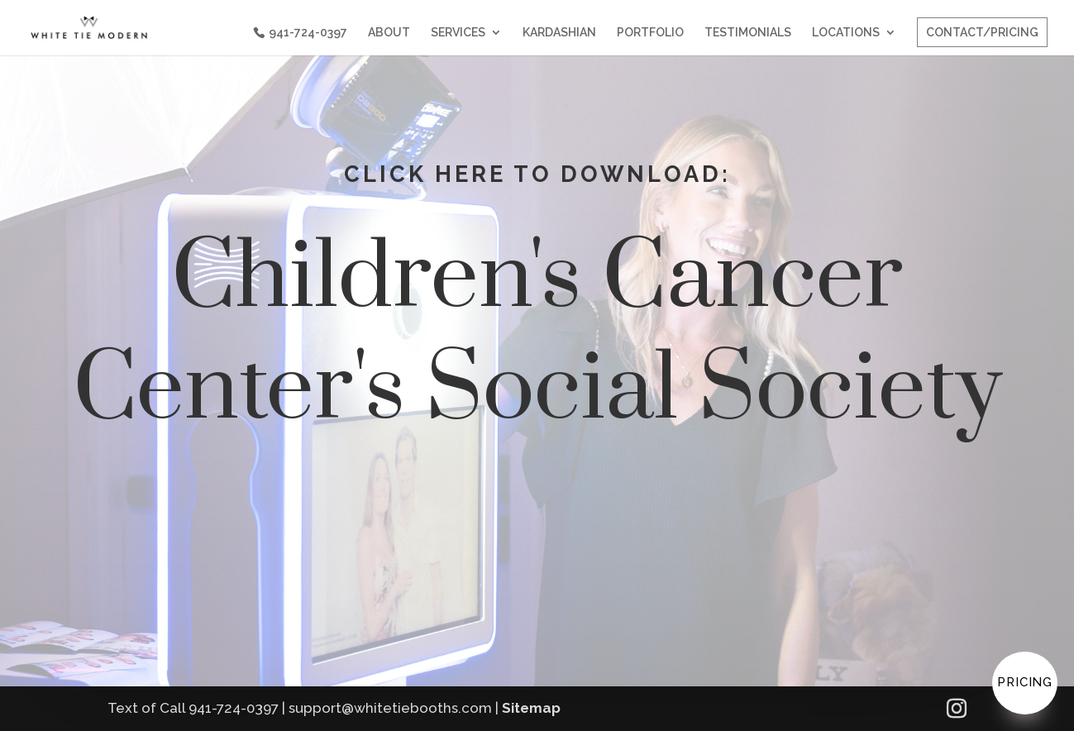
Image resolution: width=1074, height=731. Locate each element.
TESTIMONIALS (747, 32)
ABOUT (389, 32)
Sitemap (531, 708)
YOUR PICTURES (716, 532)
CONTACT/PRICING (982, 32)
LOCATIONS (846, 32)
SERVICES (458, 32)
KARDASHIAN (559, 32)
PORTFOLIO (650, 32)
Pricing (1025, 682)
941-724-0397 (308, 32)
